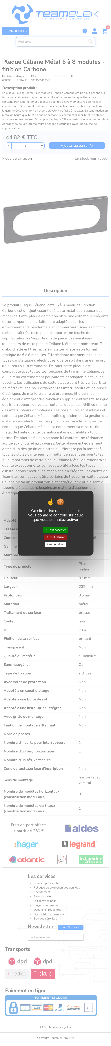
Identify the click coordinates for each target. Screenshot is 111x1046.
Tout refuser (55, 537)
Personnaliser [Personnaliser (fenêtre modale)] (56, 544)
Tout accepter (55, 530)
